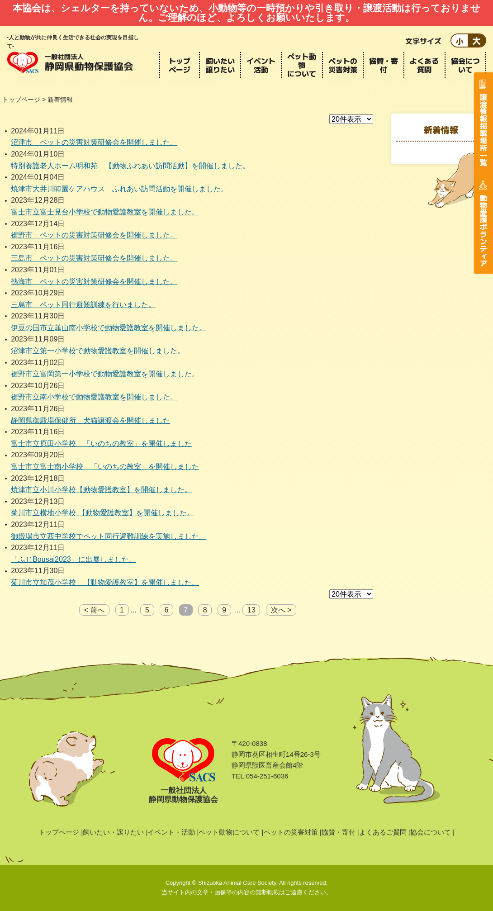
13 (251, 610)
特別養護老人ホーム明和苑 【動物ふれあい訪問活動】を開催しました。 (130, 166)
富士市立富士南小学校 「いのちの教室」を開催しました (105, 466)
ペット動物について (301, 65)
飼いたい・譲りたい (113, 832)
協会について (465, 65)
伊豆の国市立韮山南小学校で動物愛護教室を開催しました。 (108, 328)
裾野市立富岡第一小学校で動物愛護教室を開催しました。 (105, 374)
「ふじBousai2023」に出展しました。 (73, 559)
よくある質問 (424, 65)
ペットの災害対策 (342, 65)
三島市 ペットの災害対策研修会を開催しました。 (94, 258)
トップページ (179, 65)
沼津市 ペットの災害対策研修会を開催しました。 (94, 142)
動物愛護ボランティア (483, 230)
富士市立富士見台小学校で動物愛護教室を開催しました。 (105, 212)
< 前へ (94, 610)
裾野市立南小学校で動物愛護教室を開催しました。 (94, 397)
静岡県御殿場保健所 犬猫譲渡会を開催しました (90, 420)
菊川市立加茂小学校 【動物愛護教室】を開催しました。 (105, 582)
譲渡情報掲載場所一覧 (483, 129)
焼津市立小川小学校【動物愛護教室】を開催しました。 (101, 489)
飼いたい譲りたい (220, 65)
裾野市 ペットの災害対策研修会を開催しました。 (94, 235)
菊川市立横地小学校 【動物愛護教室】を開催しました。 (102, 513)
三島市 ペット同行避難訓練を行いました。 (83, 304)
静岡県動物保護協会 (70, 62)
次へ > (281, 610)
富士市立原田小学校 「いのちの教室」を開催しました (101, 443)
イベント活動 (260, 65)
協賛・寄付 (383, 65)
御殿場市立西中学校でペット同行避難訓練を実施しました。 (108, 536)
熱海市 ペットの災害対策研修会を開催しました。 (94, 281)
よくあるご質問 (383, 832)
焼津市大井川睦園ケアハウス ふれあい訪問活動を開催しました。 (119, 189)
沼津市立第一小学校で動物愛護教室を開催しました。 (98, 351)
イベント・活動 (171, 832)
